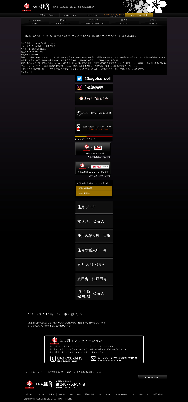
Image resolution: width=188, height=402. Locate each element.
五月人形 (40, 394)
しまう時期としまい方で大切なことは (37, 43)
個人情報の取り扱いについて (89, 372)
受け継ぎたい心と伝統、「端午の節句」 (40, 46)
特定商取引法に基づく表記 (59, 372)
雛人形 (29, 394)
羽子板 (51, 394)
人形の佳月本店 (85, 188)
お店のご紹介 (75, 394)
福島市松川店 (84, 193)
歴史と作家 (90, 394)
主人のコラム (105, 394)
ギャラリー (143, 394)
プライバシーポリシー (124, 394)
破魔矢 (62, 394)
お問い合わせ (158, 394)
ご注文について (35, 372)
